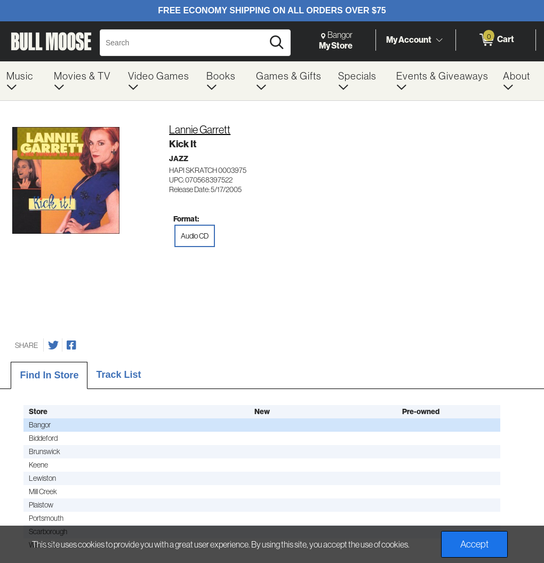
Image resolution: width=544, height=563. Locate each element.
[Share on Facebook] (71, 345)
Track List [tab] (118, 374)
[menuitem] (23, 80)
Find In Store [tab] (49, 375)
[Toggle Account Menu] (439, 40)
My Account (408, 39)
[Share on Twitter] (53, 345)
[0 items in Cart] (495, 40)
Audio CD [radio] (195, 236)
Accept (474, 544)
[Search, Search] (183, 42)
